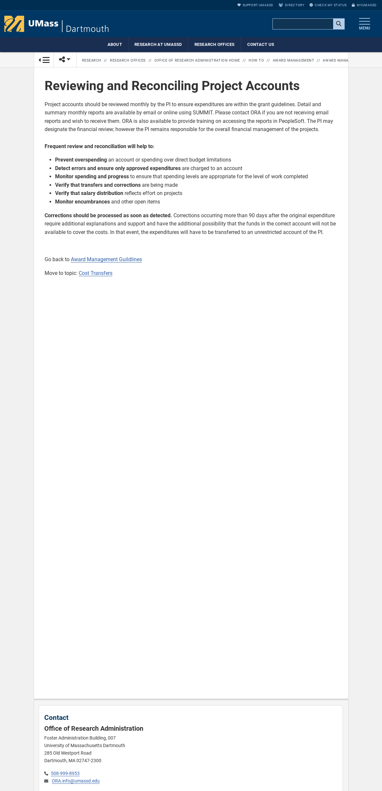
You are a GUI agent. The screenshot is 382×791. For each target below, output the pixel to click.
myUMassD (364, 5)
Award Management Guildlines (106, 259)
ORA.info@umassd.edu (76, 781)
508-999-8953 (65, 773)
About (115, 44)
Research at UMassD (158, 44)
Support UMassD (255, 5)
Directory (291, 5)
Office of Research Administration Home (197, 60)
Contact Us (260, 44)
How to (256, 60)
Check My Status (328, 5)
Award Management (293, 60)
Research (91, 60)
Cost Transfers (95, 273)
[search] (308, 24)
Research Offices (214, 44)
